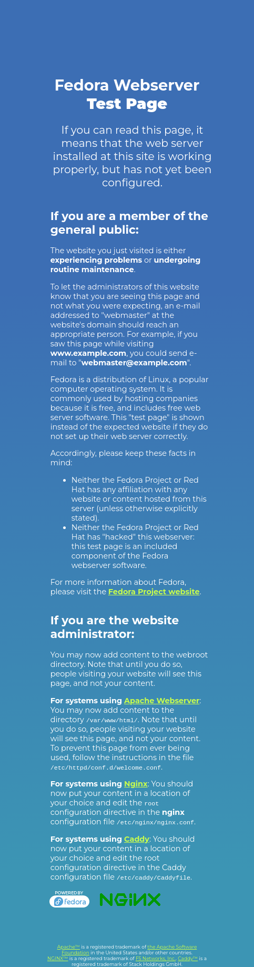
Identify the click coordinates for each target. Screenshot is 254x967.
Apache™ (68, 947)
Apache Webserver (161, 700)
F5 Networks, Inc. (156, 958)
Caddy (136, 839)
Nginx (136, 784)
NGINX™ (57, 958)
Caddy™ (188, 958)
